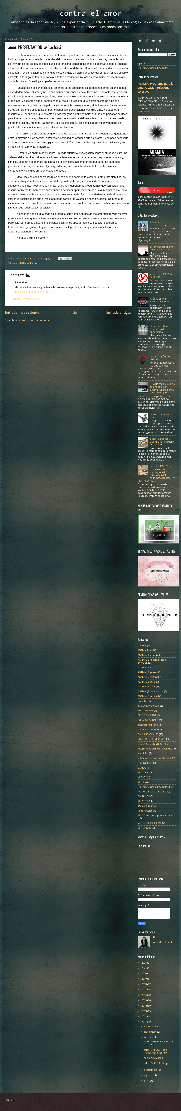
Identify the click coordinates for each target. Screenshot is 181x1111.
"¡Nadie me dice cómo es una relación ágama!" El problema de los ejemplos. (162, 388)
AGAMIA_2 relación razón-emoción (152, 661)
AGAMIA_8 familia (148, 696)
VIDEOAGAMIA (146, 828)
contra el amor (90, 13)
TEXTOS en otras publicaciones (155, 815)
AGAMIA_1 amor (29, 263)
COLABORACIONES (148, 720)
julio (147, 1080)
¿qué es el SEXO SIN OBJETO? (161, 275)
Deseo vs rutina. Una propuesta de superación (161, 329)
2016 (144, 995)
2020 (144, 973)
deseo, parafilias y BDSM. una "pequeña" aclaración (162, 441)
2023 (144, 962)
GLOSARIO (143, 772)
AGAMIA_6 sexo (146, 681)
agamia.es (143, 63)
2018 (144, 984)
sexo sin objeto (146, 805)
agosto (148, 1075)
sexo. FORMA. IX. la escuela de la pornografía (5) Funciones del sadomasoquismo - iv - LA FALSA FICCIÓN (156, 473)
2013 (144, 1011)
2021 (144, 968)
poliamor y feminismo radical (162, 358)
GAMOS (142, 767)
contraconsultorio (148, 724)
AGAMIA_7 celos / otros (150, 691)
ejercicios (143, 753)
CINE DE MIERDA (147, 715)
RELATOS (143, 801)
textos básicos (146, 810)
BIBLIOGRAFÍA (145, 710)
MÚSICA (142, 782)
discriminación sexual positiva (155, 748)
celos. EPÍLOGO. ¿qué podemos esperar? (155, 1051)
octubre (149, 1037)
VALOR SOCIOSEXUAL (150, 823)
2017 (144, 989)
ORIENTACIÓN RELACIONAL (153, 67)
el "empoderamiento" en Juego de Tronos (162, 248)
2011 (144, 1021)
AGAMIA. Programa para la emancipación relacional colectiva (155, 88)
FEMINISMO (144, 763)
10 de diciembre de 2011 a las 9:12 (34, 291)
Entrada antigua (119, 312)
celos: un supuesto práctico (160, 415)
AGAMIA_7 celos (146, 686)
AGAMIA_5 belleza (148, 677)
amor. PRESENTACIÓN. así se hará (158, 1043)
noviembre (150, 1031)
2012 (144, 1016)
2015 (144, 1000)
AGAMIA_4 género (148, 672)
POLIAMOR (144, 796)
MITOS (141, 777)
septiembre (151, 1069)
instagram (160, 39)
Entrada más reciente (22, 312)
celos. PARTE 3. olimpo (156, 1063)
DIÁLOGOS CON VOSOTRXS (153, 744)
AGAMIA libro (145, 650)
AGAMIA (154, 222)
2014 (144, 1005)
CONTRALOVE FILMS (149, 729)
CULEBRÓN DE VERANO (151, 739)
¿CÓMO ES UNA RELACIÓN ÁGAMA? (160, 300)
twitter (153, 39)
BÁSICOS (142, 701)
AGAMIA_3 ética (146, 667)
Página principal (140, 39)
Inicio (73, 312)
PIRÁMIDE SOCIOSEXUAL (151, 791)
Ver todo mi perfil (163, 942)
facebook (147, 39)
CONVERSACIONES (148, 734)
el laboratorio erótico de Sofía (155, 758)
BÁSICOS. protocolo (149, 705)
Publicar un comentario (25, 298)
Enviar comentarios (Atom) (36, 320)
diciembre (150, 1026)
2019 (144, 978)
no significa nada (153, 1058)
